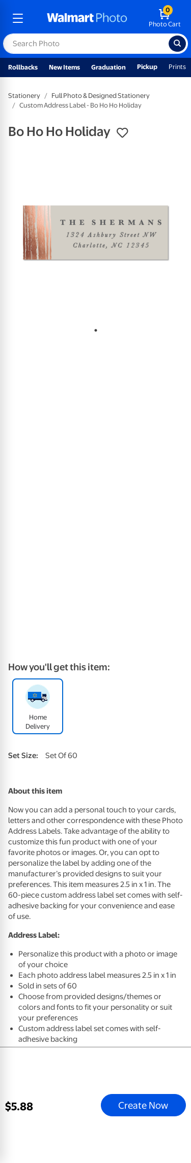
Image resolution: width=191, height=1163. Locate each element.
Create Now (143, 1105)
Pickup (147, 67)
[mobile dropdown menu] (17, 18)
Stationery (24, 95)
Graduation (108, 67)
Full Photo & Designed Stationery (100, 95)
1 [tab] (94, 328)
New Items (64, 67)
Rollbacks (23, 67)
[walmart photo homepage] (87, 18)
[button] (122, 133)
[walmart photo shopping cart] (165, 18)
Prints (177, 67)
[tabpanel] (95, 233)
